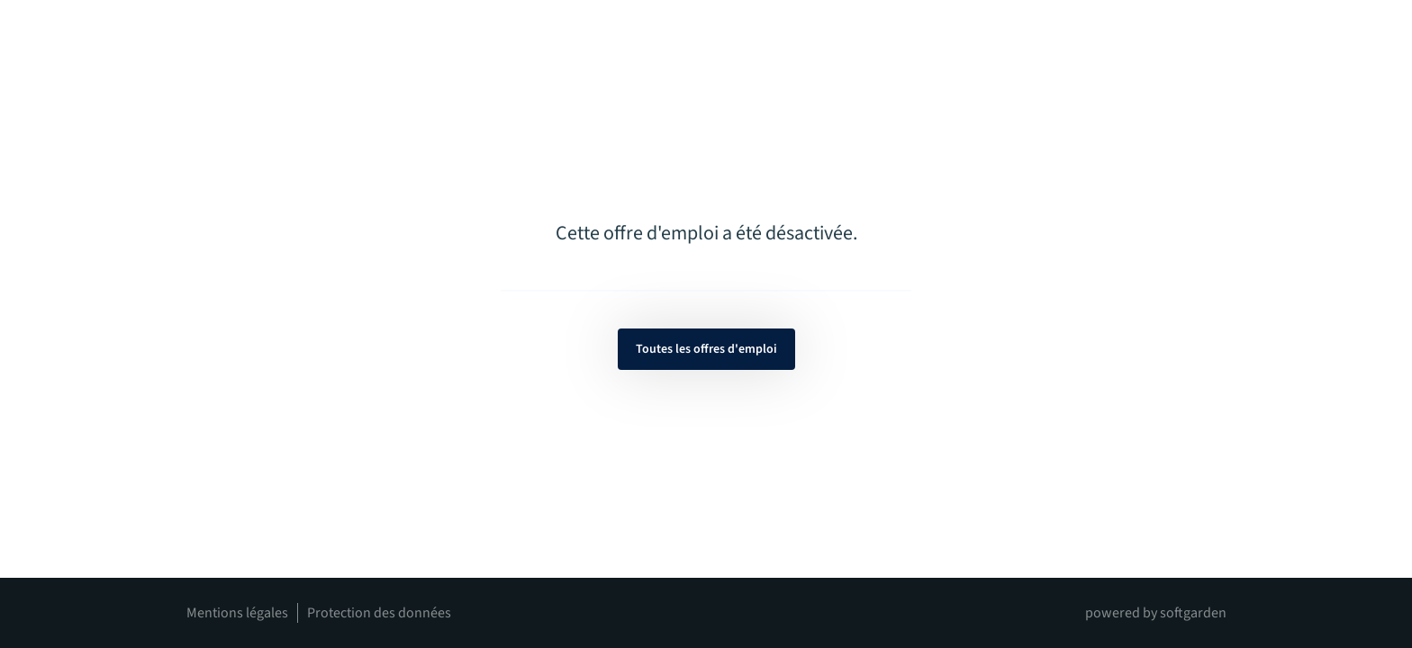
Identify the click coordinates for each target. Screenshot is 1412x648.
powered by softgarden (1155, 613)
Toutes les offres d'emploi (706, 349)
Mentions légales (237, 613)
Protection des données (379, 613)
